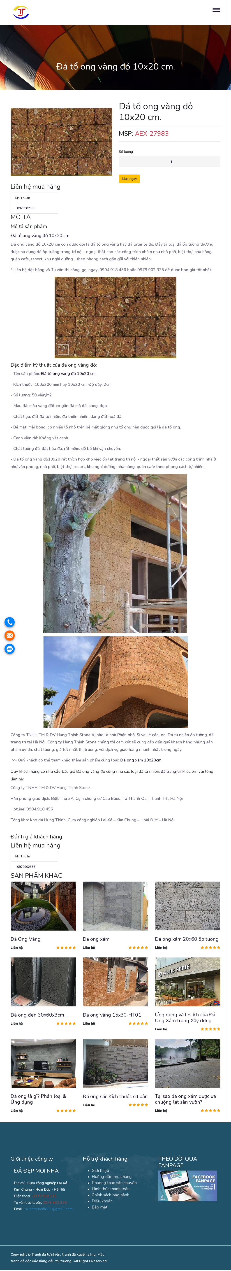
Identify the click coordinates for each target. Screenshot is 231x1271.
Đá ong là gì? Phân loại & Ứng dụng (39, 1100)
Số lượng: (126, 151)
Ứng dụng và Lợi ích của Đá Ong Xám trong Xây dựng (185, 1018)
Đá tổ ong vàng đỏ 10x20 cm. (68, 374)
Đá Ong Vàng (26, 939)
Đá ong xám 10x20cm (140, 760)
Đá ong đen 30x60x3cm (38, 1015)
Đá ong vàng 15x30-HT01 (112, 1015)
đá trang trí (171, 771)
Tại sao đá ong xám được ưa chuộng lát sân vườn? (185, 1100)
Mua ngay (129, 179)
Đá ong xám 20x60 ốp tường (187, 939)
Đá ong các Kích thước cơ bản (115, 1097)
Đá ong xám (96, 939)
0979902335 (25, 208)
